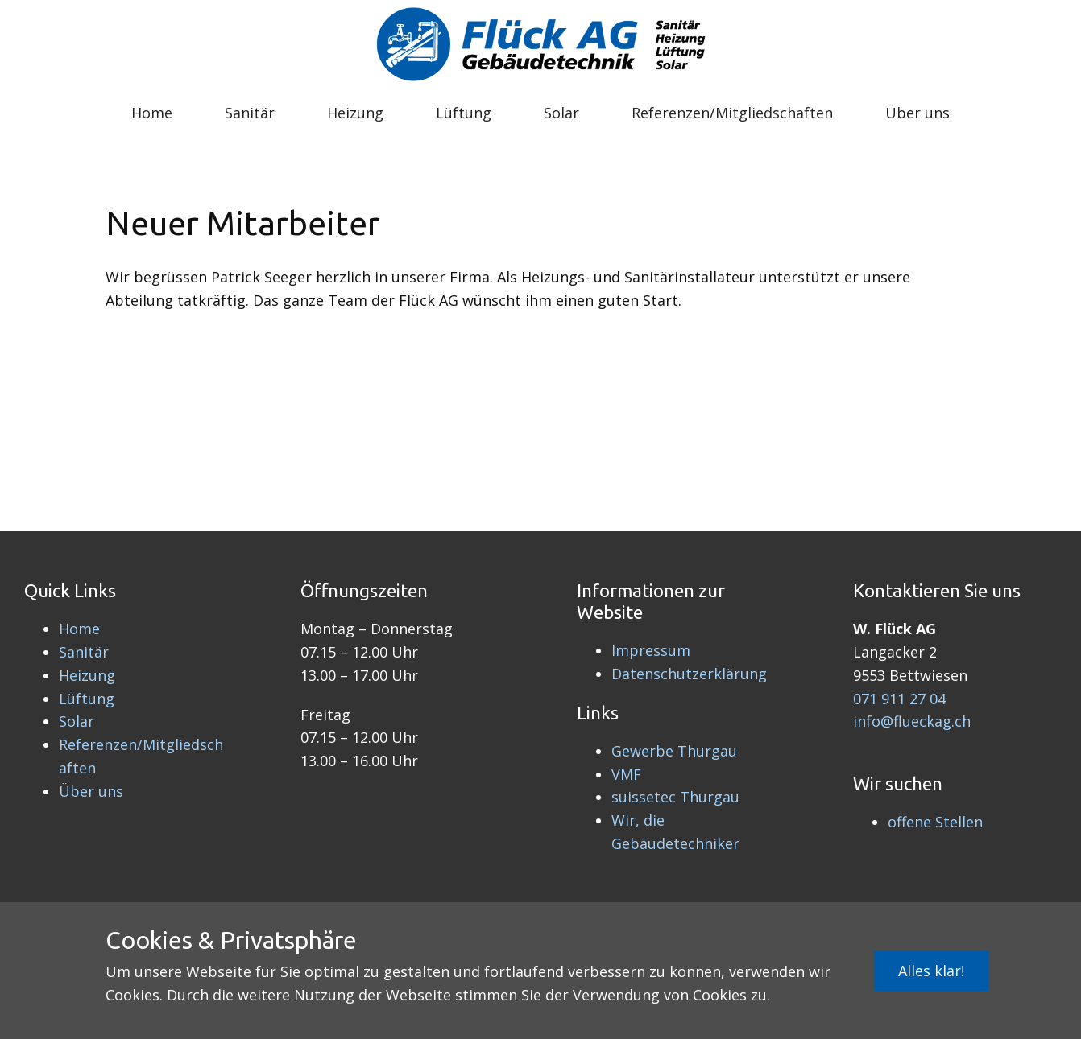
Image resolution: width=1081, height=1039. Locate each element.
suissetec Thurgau (675, 796)
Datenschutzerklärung (689, 673)
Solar (561, 112)
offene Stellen (935, 821)
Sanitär (250, 112)
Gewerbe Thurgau (674, 751)
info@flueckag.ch (912, 721)
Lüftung (463, 112)
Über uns (917, 112)
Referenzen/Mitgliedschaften (732, 112)
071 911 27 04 (899, 698)
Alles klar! (931, 970)
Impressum (650, 650)
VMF (626, 774)
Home (151, 112)
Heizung (355, 112)
